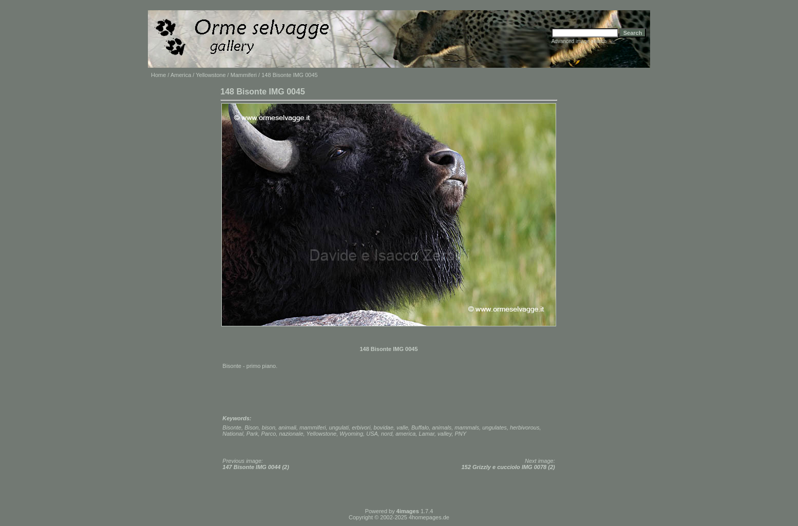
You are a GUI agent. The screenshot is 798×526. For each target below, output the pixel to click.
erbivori (361, 427)
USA (372, 434)
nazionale (291, 434)
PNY (461, 434)
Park (252, 434)
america (405, 434)
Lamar (426, 434)
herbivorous (524, 427)
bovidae (384, 427)
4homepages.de (429, 517)
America (180, 75)
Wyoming (351, 434)
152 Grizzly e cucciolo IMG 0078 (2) (508, 467)
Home (158, 75)
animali (287, 427)
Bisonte (231, 427)
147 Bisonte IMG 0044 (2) (255, 467)
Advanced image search (579, 41)
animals (441, 427)
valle (402, 427)
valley (444, 434)
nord (386, 434)
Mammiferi (244, 75)
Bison (251, 427)
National (232, 434)
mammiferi (312, 427)
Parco (268, 434)
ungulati (339, 427)
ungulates (494, 427)
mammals (466, 427)
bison (268, 427)
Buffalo (420, 427)
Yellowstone (210, 75)
